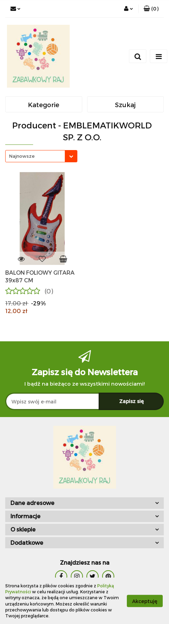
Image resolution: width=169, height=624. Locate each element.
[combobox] (41, 156)
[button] (151, 8)
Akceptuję (145, 601)
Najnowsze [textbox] (21, 156)
